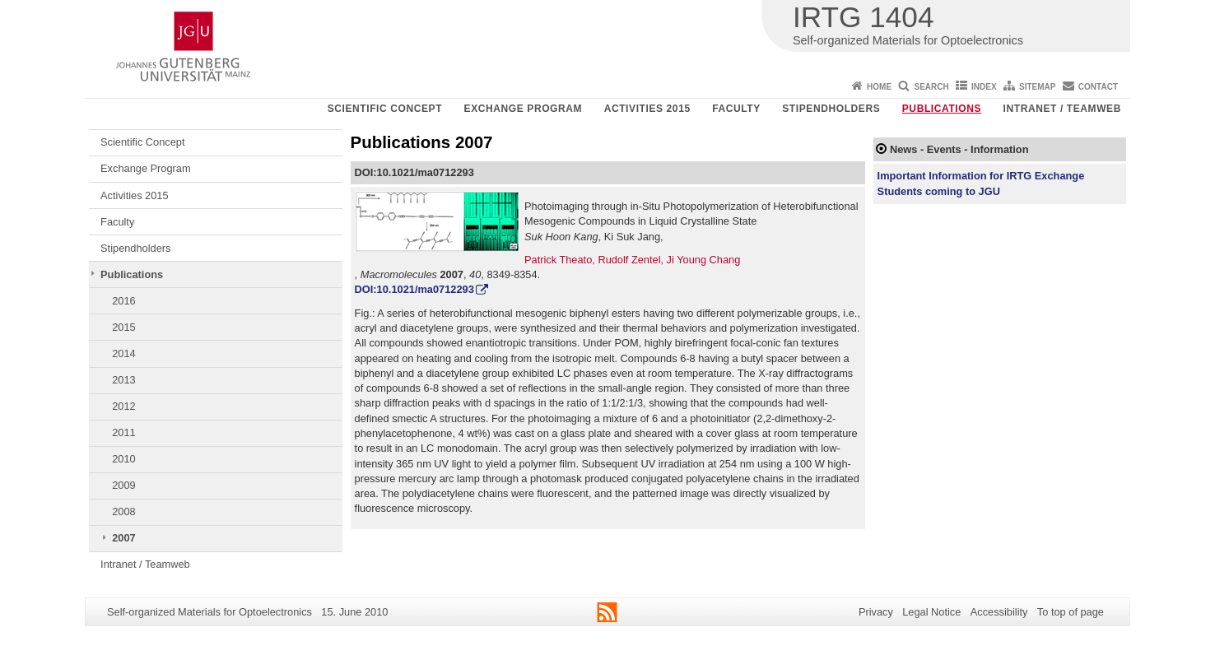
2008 (123, 511)
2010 (123, 459)
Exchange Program (523, 108)
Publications (941, 108)
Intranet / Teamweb (1062, 108)
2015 (123, 327)
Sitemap (1037, 86)
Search (931, 86)
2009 (123, 485)
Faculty (736, 108)
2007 (123, 538)
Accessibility (999, 612)
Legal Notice (931, 612)
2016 (123, 301)
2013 (123, 380)
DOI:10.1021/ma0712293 (414, 289)
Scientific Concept (385, 108)
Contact (1098, 86)
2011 (123, 432)
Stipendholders (831, 108)
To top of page (1070, 612)
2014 (123, 353)
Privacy (876, 612)
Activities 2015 (647, 108)
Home (879, 86)
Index (984, 86)
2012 (123, 406)
